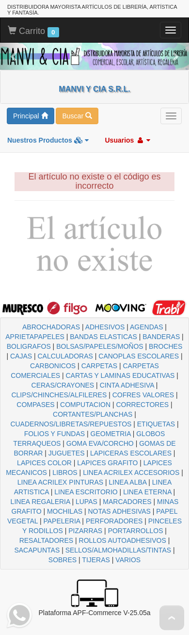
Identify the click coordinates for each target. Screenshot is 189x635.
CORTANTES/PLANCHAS (92, 414)
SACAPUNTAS (37, 550)
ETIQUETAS (156, 424)
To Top (171, 617)
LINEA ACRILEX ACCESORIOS (131, 472)
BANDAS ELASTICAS (103, 337)
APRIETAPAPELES (34, 337)
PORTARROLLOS (135, 531)
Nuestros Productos (48, 140)
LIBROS (64, 472)
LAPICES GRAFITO (107, 463)
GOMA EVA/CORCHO (100, 443)
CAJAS (21, 356)
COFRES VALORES (143, 395)
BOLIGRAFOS (29, 346)
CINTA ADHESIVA (127, 385)
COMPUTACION (85, 404)
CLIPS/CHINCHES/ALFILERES (59, 395)
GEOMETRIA (111, 434)
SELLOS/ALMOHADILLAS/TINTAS (118, 550)
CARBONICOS (53, 366)
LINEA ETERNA (147, 492)
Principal (30, 116)
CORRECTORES (142, 404)
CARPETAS (99, 366)
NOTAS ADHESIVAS (119, 511)
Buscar (77, 116)
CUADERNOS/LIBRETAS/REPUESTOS (70, 424)
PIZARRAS (85, 531)
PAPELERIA (61, 521)
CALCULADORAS (65, 356)
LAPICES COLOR (44, 463)
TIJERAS (96, 560)
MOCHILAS (64, 511)
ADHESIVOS (105, 327)
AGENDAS (146, 327)
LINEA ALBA (128, 482)
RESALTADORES (46, 540)
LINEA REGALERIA (40, 501)
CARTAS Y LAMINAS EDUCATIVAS (119, 375)
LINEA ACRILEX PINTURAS (60, 482)
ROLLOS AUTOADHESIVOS (122, 540)
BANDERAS (161, 337)
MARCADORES (127, 501)
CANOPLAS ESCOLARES (138, 356)
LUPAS (86, 501)
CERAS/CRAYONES (63, 385)
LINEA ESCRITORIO (85, 492)
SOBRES (62, 560)
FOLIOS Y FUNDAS (54, 434)
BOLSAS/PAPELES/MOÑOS (99, 346)
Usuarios (127, 140)
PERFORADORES (114, 521)
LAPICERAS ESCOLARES (131, 453)
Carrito (33, 31)
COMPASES (35, 404)
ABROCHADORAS (51, 327)
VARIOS (128, 560)
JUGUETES (66, 453)
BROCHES (165, 346)
